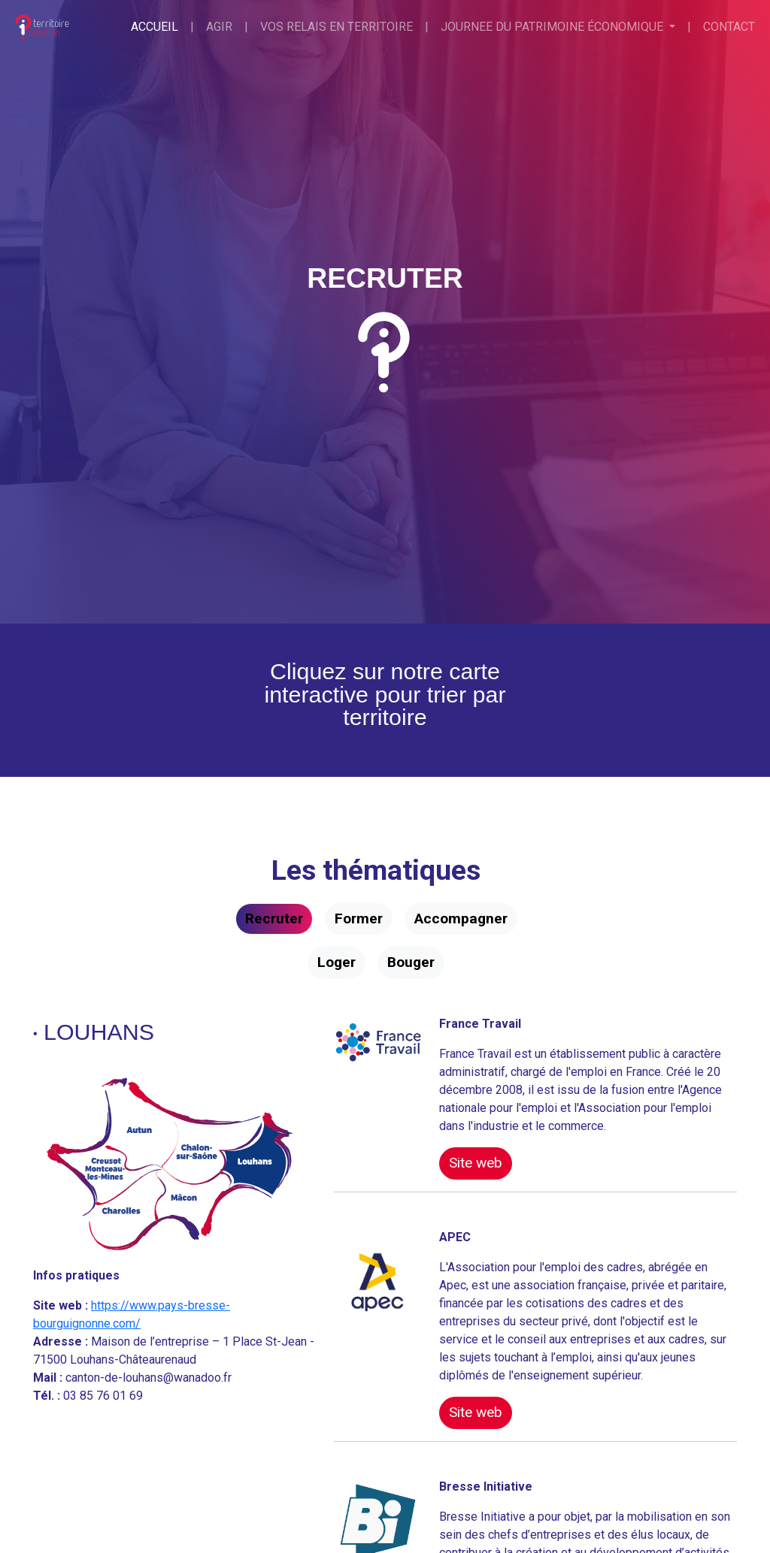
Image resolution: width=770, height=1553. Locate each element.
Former (359, 918)
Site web (475, 1162)
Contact (729, 27)
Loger (336, 962)
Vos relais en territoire (336, 27)
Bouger (411, 962)
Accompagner (461, 918)
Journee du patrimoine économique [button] (553, 27)
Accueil (154, 27)
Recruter (274, 918)
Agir (219, 27)
